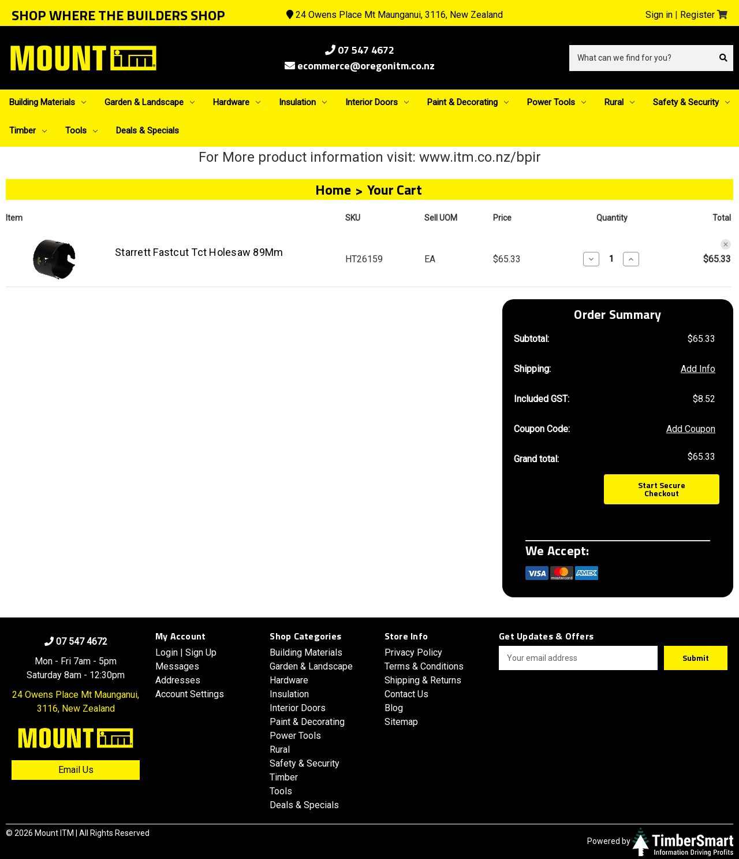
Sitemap (401, 721)
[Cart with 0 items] (722, 15)
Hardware (236, 102)
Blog (394, 707)
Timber (28, 130)
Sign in (659, 14)
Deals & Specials (147, 130)
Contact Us (406, 694)
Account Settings (189, 694)
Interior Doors (377, 102)
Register (697, 14)
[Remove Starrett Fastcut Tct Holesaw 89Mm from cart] (726, 244)
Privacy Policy (413, 652)
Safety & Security (691, 102)
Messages (177, 666)
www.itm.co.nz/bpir (480, 157)
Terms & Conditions (424, 666)
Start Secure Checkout (661, 489)
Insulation (303, 102)
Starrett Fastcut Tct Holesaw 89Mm (199, 252)
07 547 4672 (359, 50)
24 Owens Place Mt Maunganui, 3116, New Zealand (394, 14)
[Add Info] (698, 369)
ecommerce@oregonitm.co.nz (360, 65)
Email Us (76, 769)
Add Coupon (690, 428)
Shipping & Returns (423, 680)
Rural (619, 102)
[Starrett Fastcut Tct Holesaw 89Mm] (611, 259)
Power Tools (556, 102)
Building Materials (47, 102)
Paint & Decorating (468, 102)
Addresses (177, 680)
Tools (81, 130)
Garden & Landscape (149, 102)
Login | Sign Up (186, 652)
